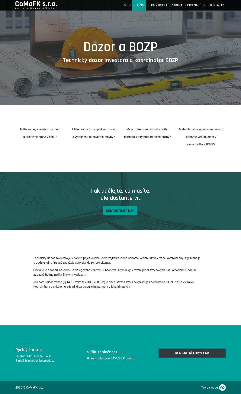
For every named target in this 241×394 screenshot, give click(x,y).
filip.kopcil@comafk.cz (40, 360)
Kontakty (216, 5)
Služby (139, 5)
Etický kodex (158, 5)
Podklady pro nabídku (188, 5)
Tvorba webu (209, 387)
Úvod (127, 5)
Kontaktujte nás (120, 210)
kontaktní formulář (192, 353)
